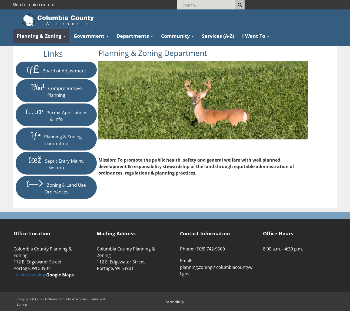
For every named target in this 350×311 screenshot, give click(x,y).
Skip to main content (34, 5)
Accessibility (175, 301)
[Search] (213, 4)
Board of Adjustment (56, 69)
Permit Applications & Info (56, 114)
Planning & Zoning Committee (56, 138)
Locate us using (44, 275)
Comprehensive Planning (56, 90)
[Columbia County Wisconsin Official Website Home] (60, 20)
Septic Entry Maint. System (56, 163)
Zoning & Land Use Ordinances (56, 187)
